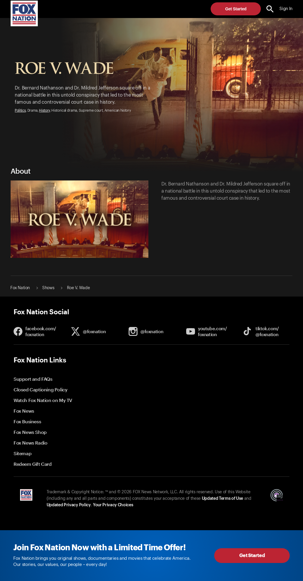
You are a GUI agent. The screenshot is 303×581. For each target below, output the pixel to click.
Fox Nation (20, 288)
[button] (270, 9)
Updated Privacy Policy (69, 505)
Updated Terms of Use (222, 499)
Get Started (235, 8)
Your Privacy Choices (113, 505)
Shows (48, 288)
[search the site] (270, 9)
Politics (20, 110)
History (44, 110)
